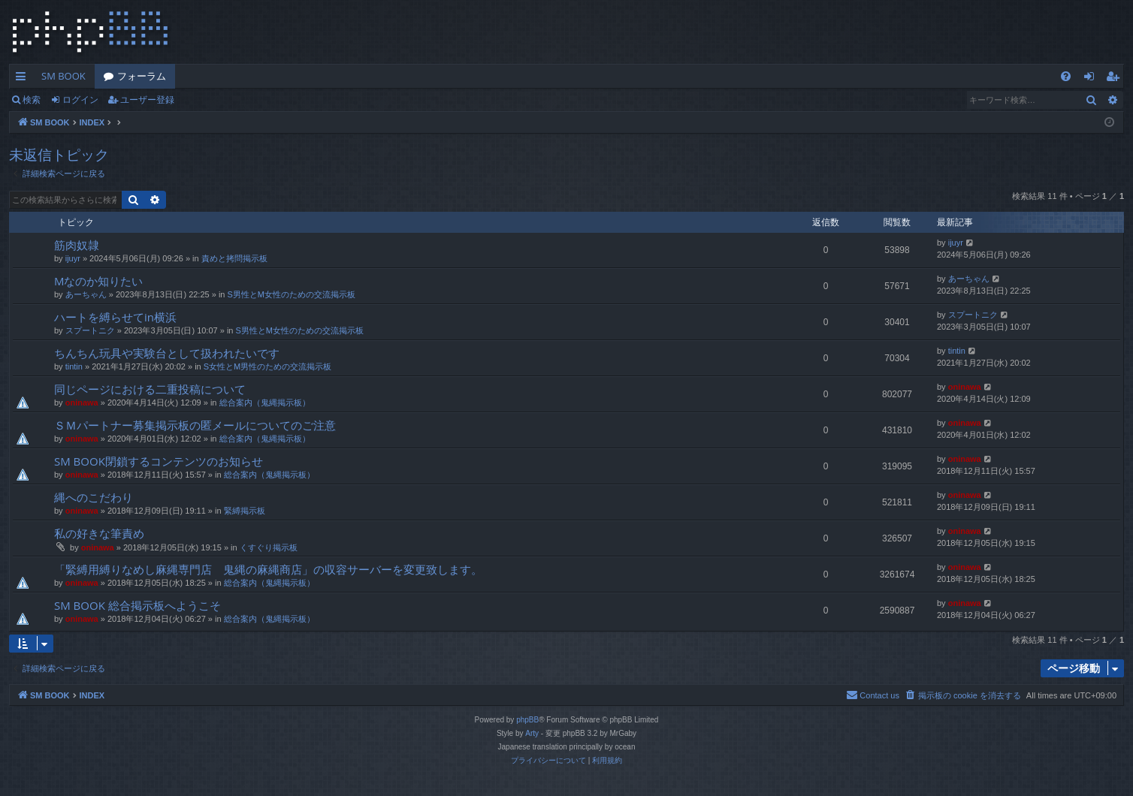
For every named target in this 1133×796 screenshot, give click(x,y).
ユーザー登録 (147, 99)
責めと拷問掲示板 (234, 258)
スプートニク (90, 330)
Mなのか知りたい (99, 280)
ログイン (80, 99)
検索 (32, 99)
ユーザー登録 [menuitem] (1116, 79)
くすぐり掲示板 (269, 547)
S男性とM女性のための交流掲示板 (292, 294)
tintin (74, 366)
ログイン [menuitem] (1093, 79)
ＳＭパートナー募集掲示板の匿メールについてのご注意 (195, 425)
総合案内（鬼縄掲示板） (264, 402)
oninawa (81, 402)
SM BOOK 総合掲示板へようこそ (137, 605)
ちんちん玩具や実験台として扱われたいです (166, 352)
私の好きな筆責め (99, 533)
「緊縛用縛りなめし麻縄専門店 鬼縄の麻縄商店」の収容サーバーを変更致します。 (268, 569)
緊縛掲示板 (244, 510)
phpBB (527, 720)
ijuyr (72, 258)
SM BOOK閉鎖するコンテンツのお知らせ (158, 461)
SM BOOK (63, 76)
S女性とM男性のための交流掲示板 (268, 366)
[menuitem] (1065, 76)
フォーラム (141, 76)
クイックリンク (23, 79)
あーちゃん (86, 294)
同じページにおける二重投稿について (150, 388)
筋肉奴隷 (76, 244)
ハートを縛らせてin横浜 (115, 316)
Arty (532, 733)
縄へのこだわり (93, 497)
